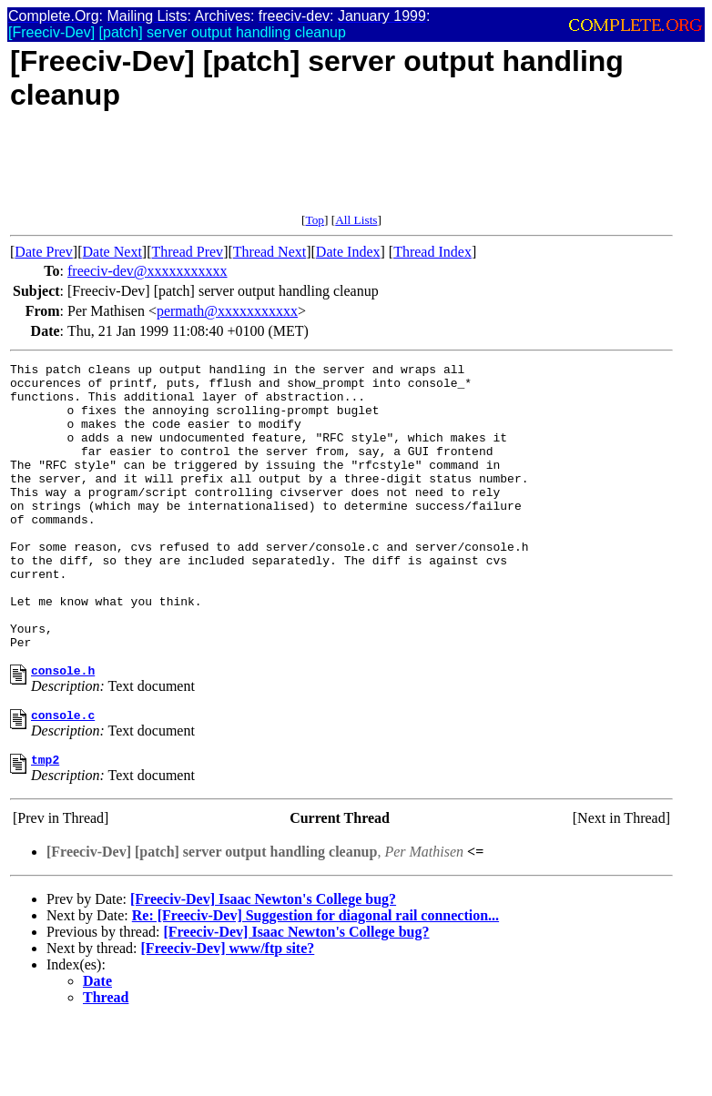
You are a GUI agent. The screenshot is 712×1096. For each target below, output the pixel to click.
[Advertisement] (341, 172)
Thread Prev (187, 251)
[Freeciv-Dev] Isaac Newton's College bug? (263, 964)
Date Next (112, 251)
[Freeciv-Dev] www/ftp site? (228, 1013)
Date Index (348, 251)
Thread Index (432, 251)
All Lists (356, 220)
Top (314, 220)
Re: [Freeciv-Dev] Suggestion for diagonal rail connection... (315, 981)
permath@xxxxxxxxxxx (227, 311)
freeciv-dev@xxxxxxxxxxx (147, 271)
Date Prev (44, 251)
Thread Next (269, 251)
